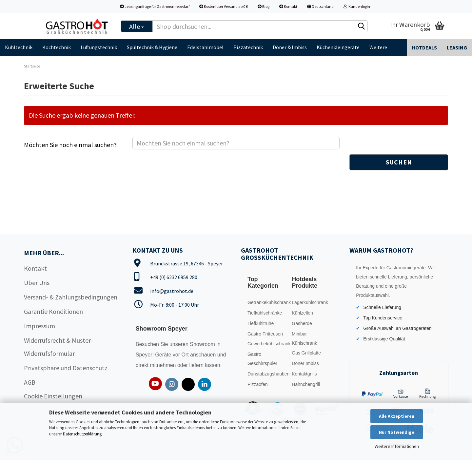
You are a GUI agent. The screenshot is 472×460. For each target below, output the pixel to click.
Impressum (39, 326)
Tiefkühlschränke (264, 313)
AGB (29, 382)
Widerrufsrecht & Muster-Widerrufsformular (58, 346)
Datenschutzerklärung (82, 434)
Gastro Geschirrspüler (262, 359)
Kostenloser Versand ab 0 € (223, 6)
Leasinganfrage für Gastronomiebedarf (154, 6)
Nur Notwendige (396, 432)
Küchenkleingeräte (338, 47)
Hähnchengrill (306, 384)
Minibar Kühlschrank (304, 338)
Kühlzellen (302, 313)
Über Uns (36, 282)
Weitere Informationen (397, 446)
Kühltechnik (18, 47)
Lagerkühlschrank (310, 302)
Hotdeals (424, 47)
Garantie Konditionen (53, 311)
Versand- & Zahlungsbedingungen (70, 297)
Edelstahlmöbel (205, 47)
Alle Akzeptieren (396, 416)
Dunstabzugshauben (267, 373)
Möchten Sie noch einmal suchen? (70, 145)
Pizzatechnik (248, 47)
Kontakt (288, 6)
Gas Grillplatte (306, 352)
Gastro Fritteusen (265, 333)
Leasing (457, 47)
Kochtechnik (56, 47)
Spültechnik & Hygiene (152, 47)
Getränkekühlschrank (267, 302)
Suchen (399, 162)
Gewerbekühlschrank (267, 343)
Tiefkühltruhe (260, 323)
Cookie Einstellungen (53, 396)
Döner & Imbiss (290, 47)
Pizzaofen (257, 384)
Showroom (203, 344)
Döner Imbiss (305, 363)
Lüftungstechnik (99, 47)
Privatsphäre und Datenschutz (66, 368)
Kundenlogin (357, 6)
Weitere (378, 47)
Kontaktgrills (304, 373)
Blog (263, 6)
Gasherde (302, 323)
